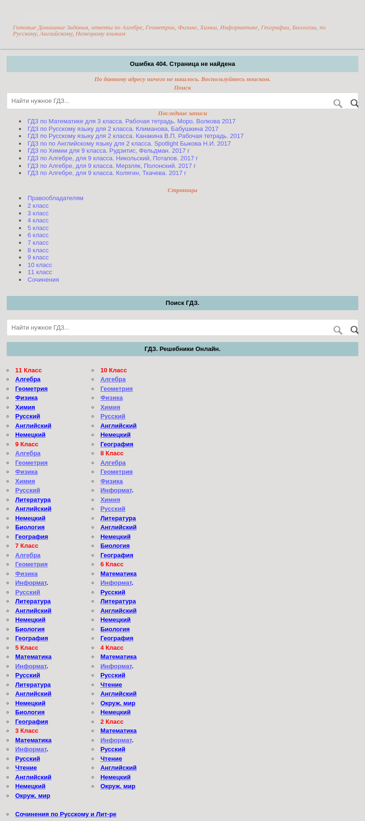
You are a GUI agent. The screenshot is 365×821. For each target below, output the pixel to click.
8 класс (38, 250)
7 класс (38, 242)
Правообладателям (55, 198)
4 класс (38, 220)
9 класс (38, 257)
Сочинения (43, 279)
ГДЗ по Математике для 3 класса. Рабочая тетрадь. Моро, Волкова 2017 (132, 121)
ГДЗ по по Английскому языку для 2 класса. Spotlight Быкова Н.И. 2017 (129, 143)
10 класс (40, 264)
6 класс (38, 235)
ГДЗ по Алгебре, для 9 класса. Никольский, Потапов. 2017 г (113, 158)
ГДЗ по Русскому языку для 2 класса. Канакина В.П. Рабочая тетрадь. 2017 (136, 135)
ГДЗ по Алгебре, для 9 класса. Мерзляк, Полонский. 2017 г (112, 165)
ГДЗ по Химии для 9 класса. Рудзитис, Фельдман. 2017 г (109, 150)
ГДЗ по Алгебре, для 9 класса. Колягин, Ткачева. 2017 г (107, 172)
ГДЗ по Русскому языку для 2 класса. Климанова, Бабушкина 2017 (123, 128)
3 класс (38, 213)
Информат (31, 582)
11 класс (40, 272)
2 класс (38, 205)
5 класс (38, 227)
